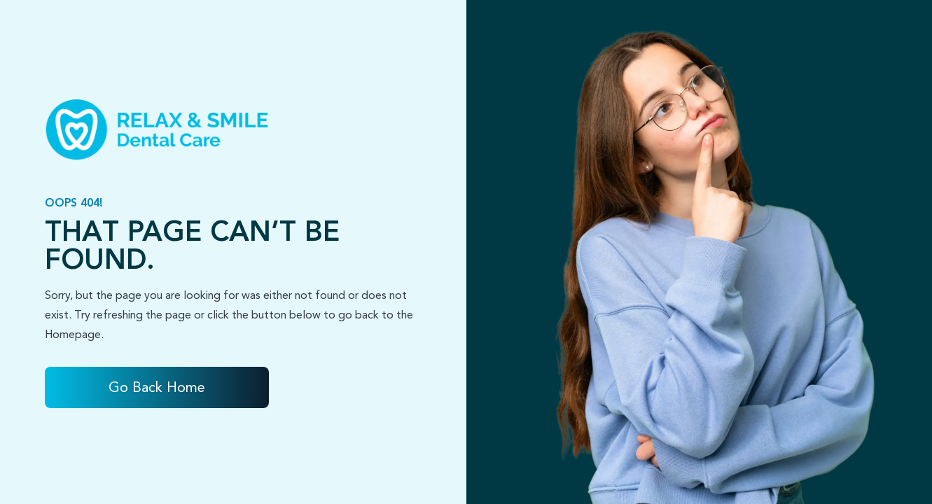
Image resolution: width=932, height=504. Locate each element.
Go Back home (157, 387)
